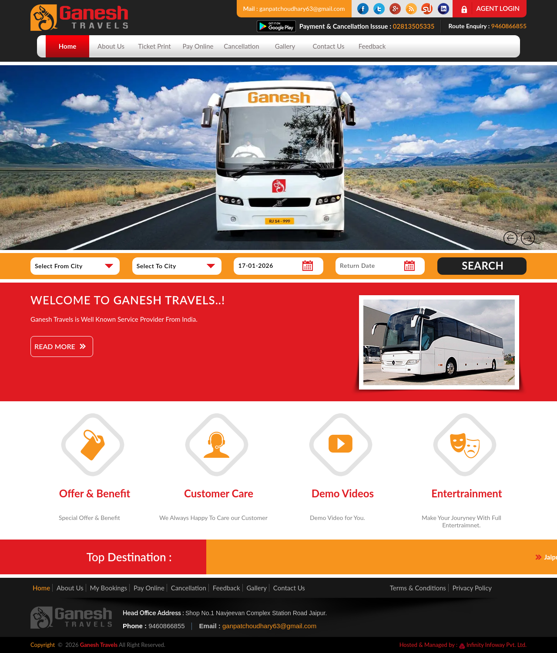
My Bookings (108, 588)
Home (68, 46)
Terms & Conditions (418, 588)
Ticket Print (154, 46)
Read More (54, 346)
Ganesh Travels (98, 644)
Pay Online (198, 46)
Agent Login (498, 8)
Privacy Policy (472, 588)
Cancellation (241, 46)
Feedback (372, 46)
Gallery (285, 46)
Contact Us (328, 46)
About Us (110, 46)
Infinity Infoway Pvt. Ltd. (493, 644)
